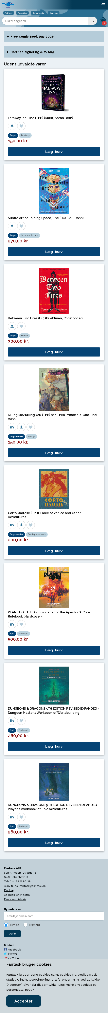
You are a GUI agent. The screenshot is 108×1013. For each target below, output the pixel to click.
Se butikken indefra (17, 894)
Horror (24, 335)
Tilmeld (14, 924)
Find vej (9, 890)
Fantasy (25, 135)
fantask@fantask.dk (33, 885)
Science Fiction (29, 235)
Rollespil (23, 633)
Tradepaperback (37, 534)
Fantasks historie (15, 899)
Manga (31, 436)
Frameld (34, 924)
